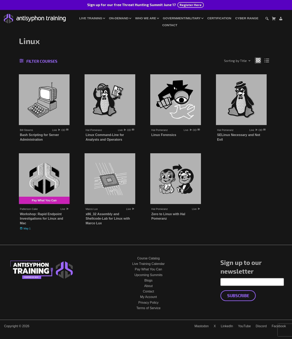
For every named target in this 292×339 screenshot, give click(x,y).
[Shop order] (228, 60)
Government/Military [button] (182, 18)
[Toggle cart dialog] (273, 19)
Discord (261, 326)
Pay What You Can (148, 269)
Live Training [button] (90, 18)
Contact (169, 25)
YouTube (244, 326)
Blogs (148, 280)
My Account (148, 297)
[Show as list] (267, 60)
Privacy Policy (148, 302)
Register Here (191, 5)
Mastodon (201, 326)
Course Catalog (148, 258)
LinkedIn (227, 326)
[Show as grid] (258, 60)
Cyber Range (246, 18)
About (148, 286)
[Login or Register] (280, 19)
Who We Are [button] (145, 18)
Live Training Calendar (148, 264)
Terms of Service (148, 308)
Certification (219, 18)
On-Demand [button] (118, 18)
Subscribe (238, 295)
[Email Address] (252, 282)
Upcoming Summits (148, 275)
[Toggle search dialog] (266, 19)
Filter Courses (38, 61)
